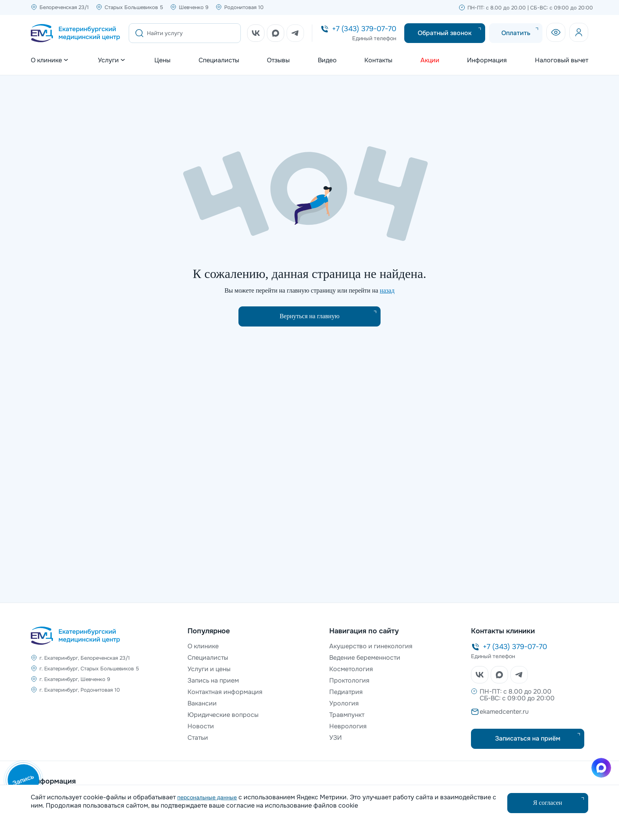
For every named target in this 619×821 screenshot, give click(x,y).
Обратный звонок (445, 33)
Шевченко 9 (193, 7)
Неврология (348, 726)
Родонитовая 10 (244, 7)
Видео (327, 60)
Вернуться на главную (309, 316)
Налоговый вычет (561, 60)
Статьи (198, 737)
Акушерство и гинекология (371, 646)
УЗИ (335, 737)
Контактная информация (225, 692)
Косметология (351, 669)
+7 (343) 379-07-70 (364, 28)
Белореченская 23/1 (64, 7)
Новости (201, 726)
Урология (344, 703)
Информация (487, 60)
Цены (162, 60)
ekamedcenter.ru (504, 711)
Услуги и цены (209, 669)
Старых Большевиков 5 (134, 7)
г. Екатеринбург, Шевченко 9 (74, 679)
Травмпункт (346, 714)
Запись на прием (213, 680)
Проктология (349, 680)
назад (387, 290)
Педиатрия (346, 692)
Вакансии (202, 703)
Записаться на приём (527, 738)
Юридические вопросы (223, 714)
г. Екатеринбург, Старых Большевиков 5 (89, 668)
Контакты (378, 60)
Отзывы (278, 60)
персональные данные (207, 797)
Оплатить (515, 33)
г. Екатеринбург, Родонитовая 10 (79, 690)
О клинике (203, 646)
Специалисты (219, 60)
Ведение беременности (364, 657)
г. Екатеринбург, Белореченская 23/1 (84, 658)
